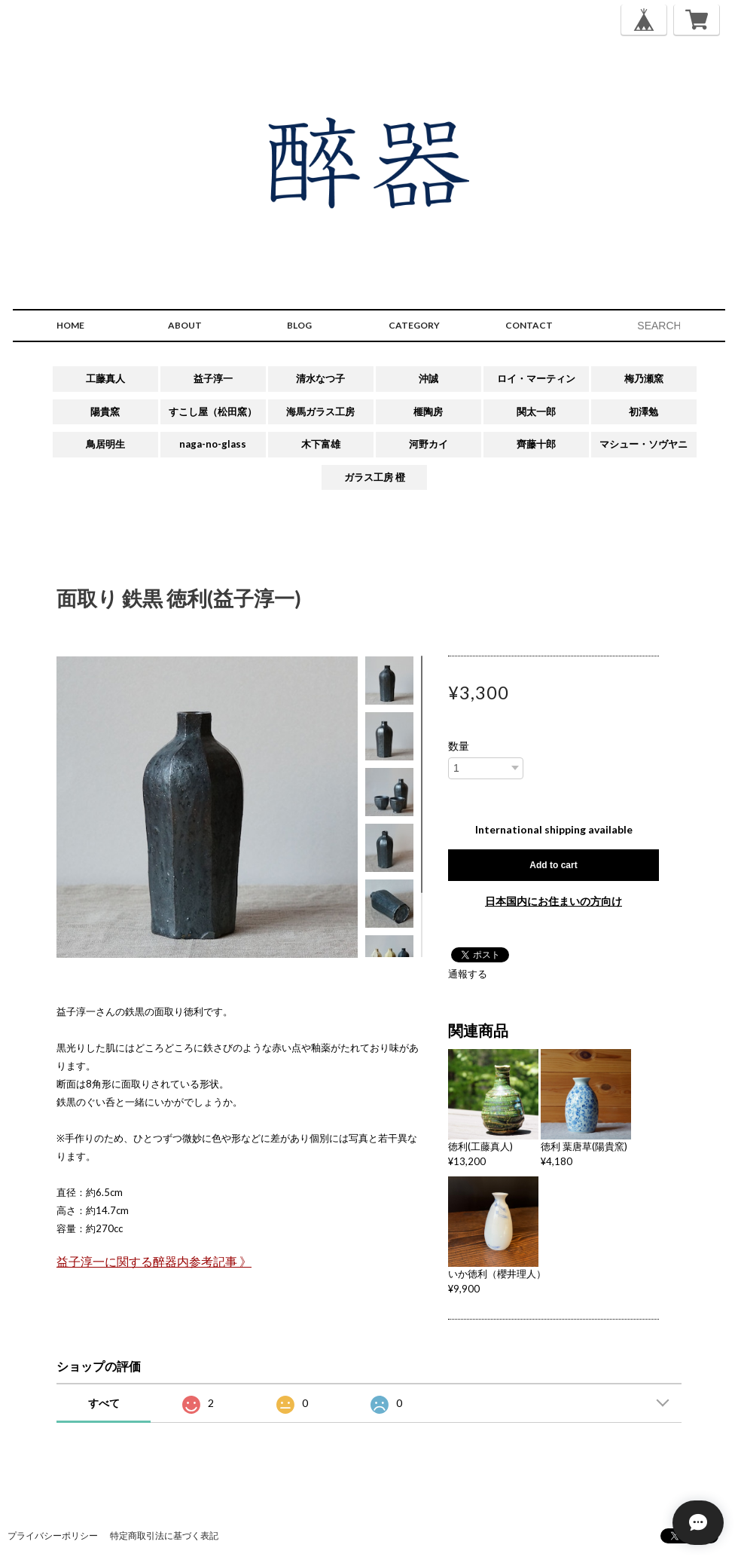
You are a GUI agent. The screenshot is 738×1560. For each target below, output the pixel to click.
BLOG (299, 325)
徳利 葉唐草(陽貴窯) (584, 1146)
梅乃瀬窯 (643, 378)
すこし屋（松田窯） (213, 411)
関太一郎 (536, 411)
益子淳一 (213, 378)
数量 (458, 746)
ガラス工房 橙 (374, 477)
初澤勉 (643, 411)
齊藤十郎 (536, 444)
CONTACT (529, 325)
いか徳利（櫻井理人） (497, 1274)
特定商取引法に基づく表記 (164, 1535)
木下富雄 (320, 444)
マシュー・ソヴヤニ (643, 444)
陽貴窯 (105, 411)
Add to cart (553, 865)
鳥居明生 (105, 444)
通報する (467, 974)
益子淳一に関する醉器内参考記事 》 (154, 1261)
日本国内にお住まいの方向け (553, 901)
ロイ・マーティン (536, 378)
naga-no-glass (212, 444)
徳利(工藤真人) (480, 1146)
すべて (104, 1402)
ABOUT (185, 325)
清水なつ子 (320, 378)
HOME (70, 325)
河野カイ (428, 444)
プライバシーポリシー (53, 1535)
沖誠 (428, 378)
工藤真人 (105, 378)
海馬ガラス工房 (320, 411)
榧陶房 (428, 411)
